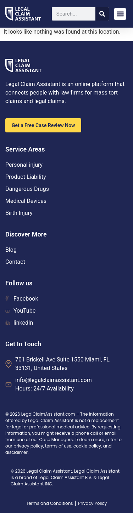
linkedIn (19, 322)
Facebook (21, 298)
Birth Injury (19, 213)
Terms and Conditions (49, 503)
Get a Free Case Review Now (43, 125)
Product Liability (25, 176)
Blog (11, 249)
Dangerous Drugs (27, 189)
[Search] (102, 14)
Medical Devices (25, 201)
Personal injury (24, 164)
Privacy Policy (92, 503)
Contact (15, 261)
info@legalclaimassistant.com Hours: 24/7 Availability (53, 384)
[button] (120, 14)
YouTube (20, 310)
